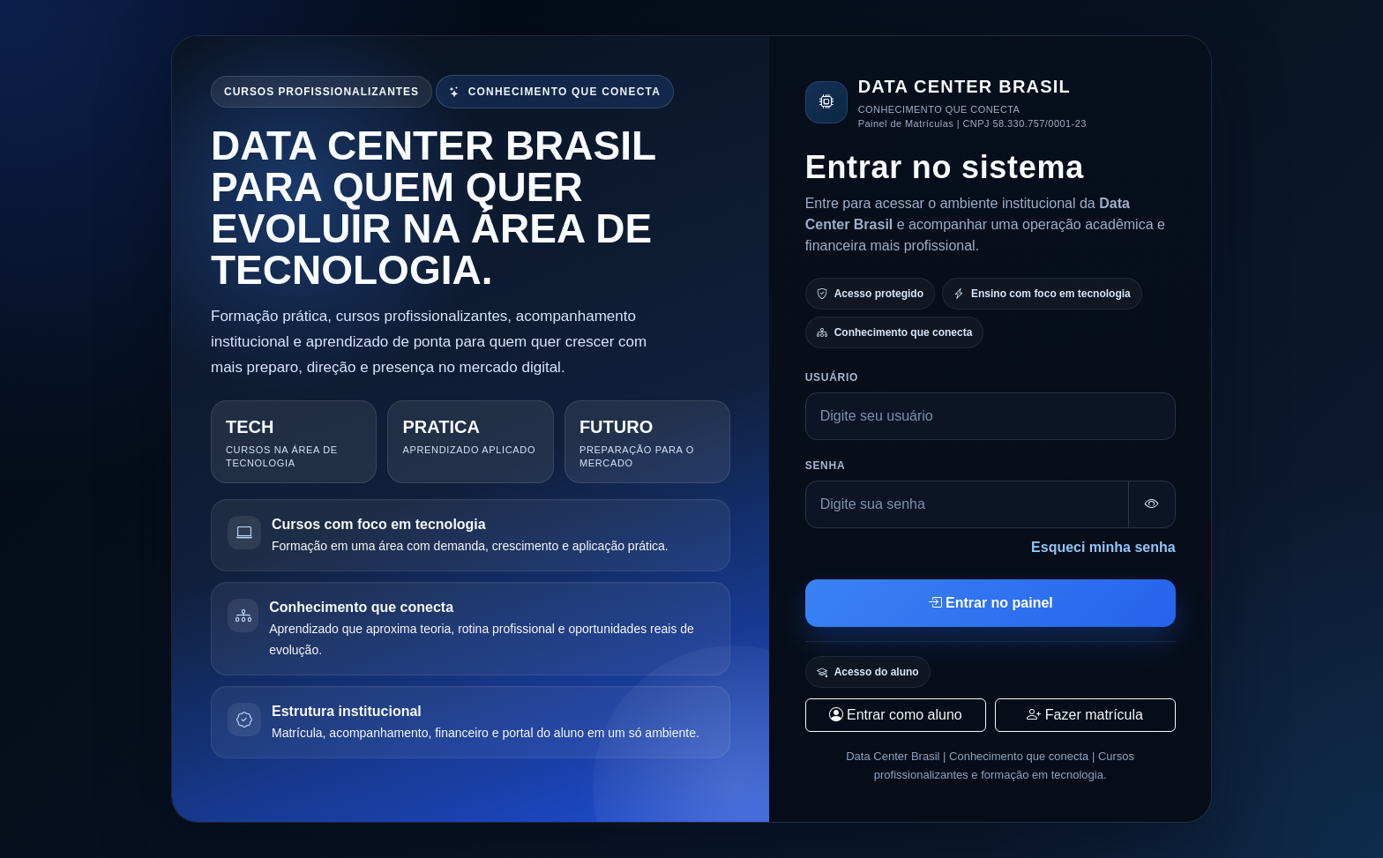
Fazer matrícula (1085, 714)
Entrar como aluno (895, 714)
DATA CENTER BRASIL (964, 86)
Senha (825, 465)
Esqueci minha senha (1103, 547)
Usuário (831, 377)
